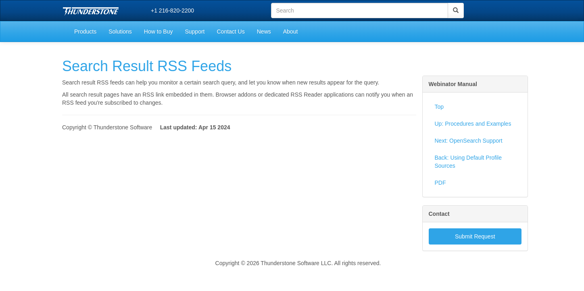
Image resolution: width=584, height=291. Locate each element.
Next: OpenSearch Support (469, 140)
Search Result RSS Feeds (147, 66)
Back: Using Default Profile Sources (468, 161)
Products (85, 31)
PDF (440, 182)
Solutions (120, 31)
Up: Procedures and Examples (473, 123)
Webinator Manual (453, 84)
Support (194, 31)
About (290, 31)
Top (439, 106)
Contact (439, 214)
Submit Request (475, 236)
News (264, 31)
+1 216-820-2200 (172, 10)
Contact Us (230, 31)
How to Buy (158, 31)
